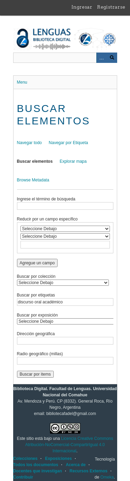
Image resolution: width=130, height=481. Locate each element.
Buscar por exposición (37, 315)
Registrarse (111, 7)
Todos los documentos (35, 464)
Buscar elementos (35, 161)
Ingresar (81, 7)
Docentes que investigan (37, 471)
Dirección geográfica (36, 333)
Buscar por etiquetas (36, 295)
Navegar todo (29, 142)
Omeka (107, 477)
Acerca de (76, 464)
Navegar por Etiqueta (68, 142)
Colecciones (25, 458)
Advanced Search (101, 58)
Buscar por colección (36, 276)
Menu (22, 82)
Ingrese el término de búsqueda (46, 199)
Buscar (112, 58)
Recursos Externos (88, 471)
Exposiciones (58, 458)
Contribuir (23, 477)
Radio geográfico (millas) (40, 353)
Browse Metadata (33, 180)
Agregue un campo (37, 263)
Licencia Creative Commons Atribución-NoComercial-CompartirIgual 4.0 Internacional (69, 444)
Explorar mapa (73, 161)
